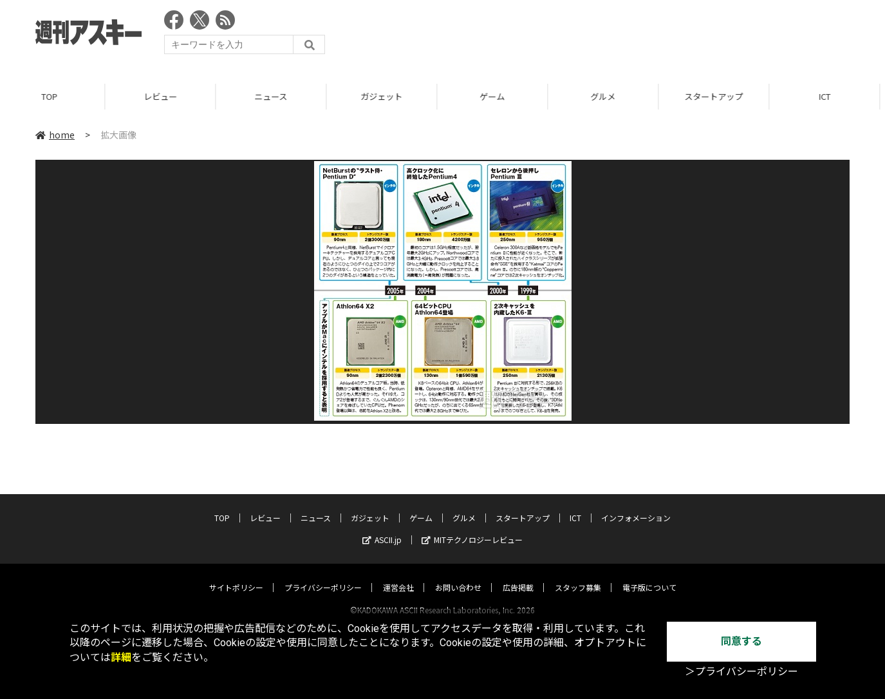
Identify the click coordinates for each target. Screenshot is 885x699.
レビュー (166, 96)
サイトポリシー (236, 575)
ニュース (276, 96)
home (55, 134)
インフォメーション (636, 505)
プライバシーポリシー (323, 575)
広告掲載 (518, 575)
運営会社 (398, 575)
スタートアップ (719, 96)
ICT (575, 505)
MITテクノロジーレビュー (472, 527)
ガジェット (387, 96)
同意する (741, 641)
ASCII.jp (382, 527)
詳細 (121, 657)
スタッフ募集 (578, 575)
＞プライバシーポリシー (741, 671)
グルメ (608, 96)
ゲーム (497, 96)
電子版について (649, 575)
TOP (55, 96)
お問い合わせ (458, 575)
